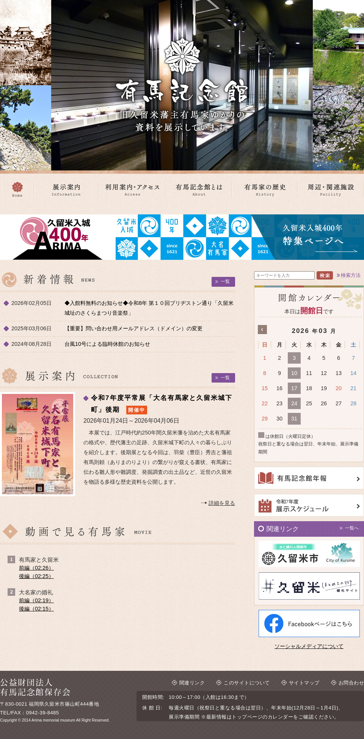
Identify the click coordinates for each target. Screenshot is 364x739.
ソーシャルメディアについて (309, 646)
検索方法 (351, 275)
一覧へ (352, 528)
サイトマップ (304, 683)
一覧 (225, 281)
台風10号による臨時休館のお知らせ (107, 344)
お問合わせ (351, 683)
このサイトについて (247, 683)
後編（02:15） (36, 609)
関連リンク (192, 683)
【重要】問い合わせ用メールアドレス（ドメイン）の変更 (133, 328)
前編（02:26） (36, 568)
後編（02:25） (36, 576)
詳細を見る (222, 503)
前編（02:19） (36, 600)
